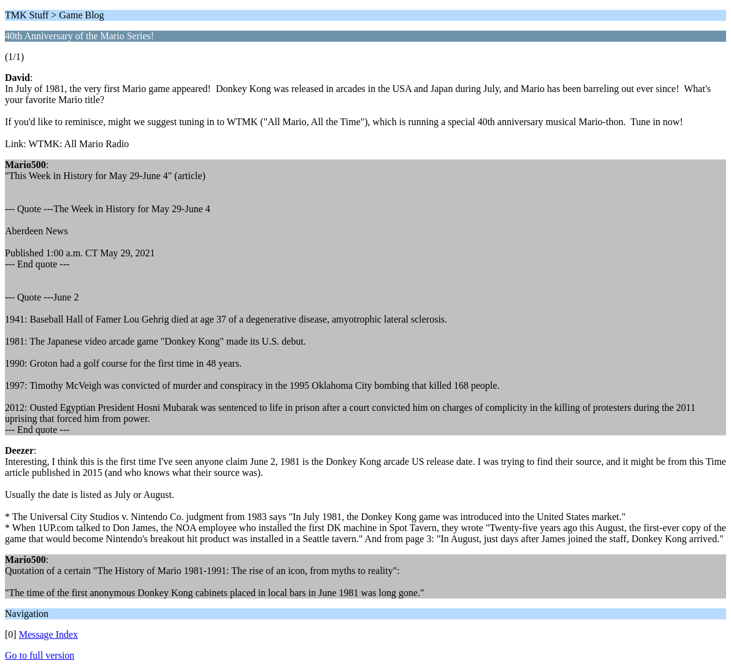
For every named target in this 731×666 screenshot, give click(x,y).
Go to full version (39, 655)
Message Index (48, 634)
